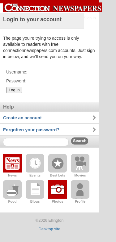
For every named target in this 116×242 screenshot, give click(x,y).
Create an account (22, 117)
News (12, 175)
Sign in (90, 18)
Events (35, 175)
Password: (16, 80)
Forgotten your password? (31, 129)
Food (12, 201)
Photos (57, 201)
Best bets (57, 175)
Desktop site (49, 229)
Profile (80, 201)
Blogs (35, 201)
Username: (16, 71)
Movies (80, 175)
